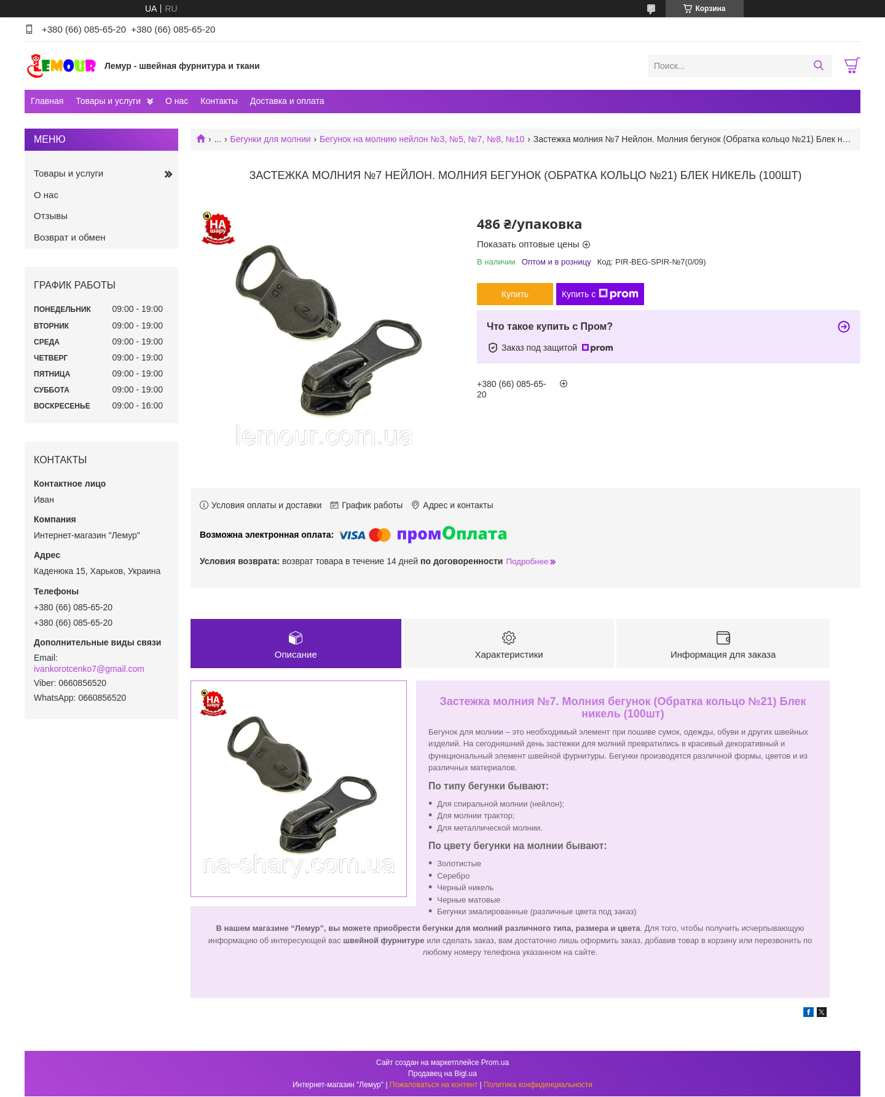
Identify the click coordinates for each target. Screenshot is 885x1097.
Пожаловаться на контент (434, 1085)
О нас (176, 101)
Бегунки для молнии (270, 139)
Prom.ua (495, 1063)
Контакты (218, 101)
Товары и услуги (108, 101)
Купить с (600, 294)
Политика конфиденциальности (538, 1085)
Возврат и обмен (70, 237)
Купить (515, 294)
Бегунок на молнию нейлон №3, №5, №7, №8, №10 (422, 139)
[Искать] (818, 66)
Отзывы (51, 215)
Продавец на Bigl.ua (442, 1074)
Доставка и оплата (287, 101)
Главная (47, 101)
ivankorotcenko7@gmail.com (89, 669)
